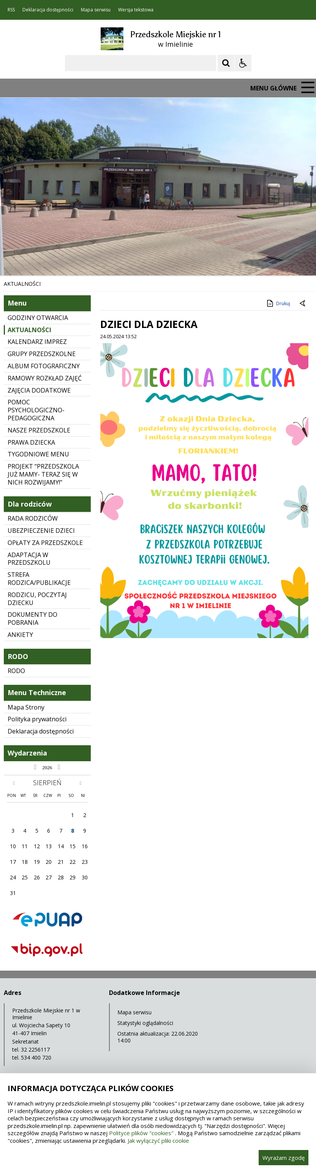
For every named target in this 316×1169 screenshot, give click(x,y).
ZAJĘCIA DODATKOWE (39, 390)
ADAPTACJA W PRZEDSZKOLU (29, 559)
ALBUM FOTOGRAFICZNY (44, 366)
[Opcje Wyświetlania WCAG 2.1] (243, 63)
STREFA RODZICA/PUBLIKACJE (39, 578)
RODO (16, 671)
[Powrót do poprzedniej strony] (303, 303)
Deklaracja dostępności (47, 10)
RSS (11, 10)
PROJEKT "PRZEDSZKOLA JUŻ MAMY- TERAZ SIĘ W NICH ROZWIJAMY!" (43, 474)
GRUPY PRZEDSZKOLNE (42, 354)
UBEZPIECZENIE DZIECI (41, 530)
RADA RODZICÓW (33, 518)
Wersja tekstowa (135, 10)
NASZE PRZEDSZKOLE (39, 430)
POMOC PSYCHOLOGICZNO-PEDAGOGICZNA (36, 410)
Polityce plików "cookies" (141, 1133)
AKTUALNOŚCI (29, 330)
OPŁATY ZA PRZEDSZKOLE (45, 543)
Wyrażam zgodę (283, 1157)
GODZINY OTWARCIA (38, 318)
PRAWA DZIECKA (31, 442)
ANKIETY (20, 634)
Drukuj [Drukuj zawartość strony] (277, 303)
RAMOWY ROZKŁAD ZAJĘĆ (45, 378)
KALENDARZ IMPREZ (37, 341)
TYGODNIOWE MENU (38, 454)
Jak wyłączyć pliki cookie (158, 1140)
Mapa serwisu (96, 10)
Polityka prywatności (37, 719)
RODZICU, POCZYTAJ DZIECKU (37, 599)
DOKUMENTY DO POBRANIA (32, 618)
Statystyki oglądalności (145, 1022)
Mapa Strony (26, 707)
